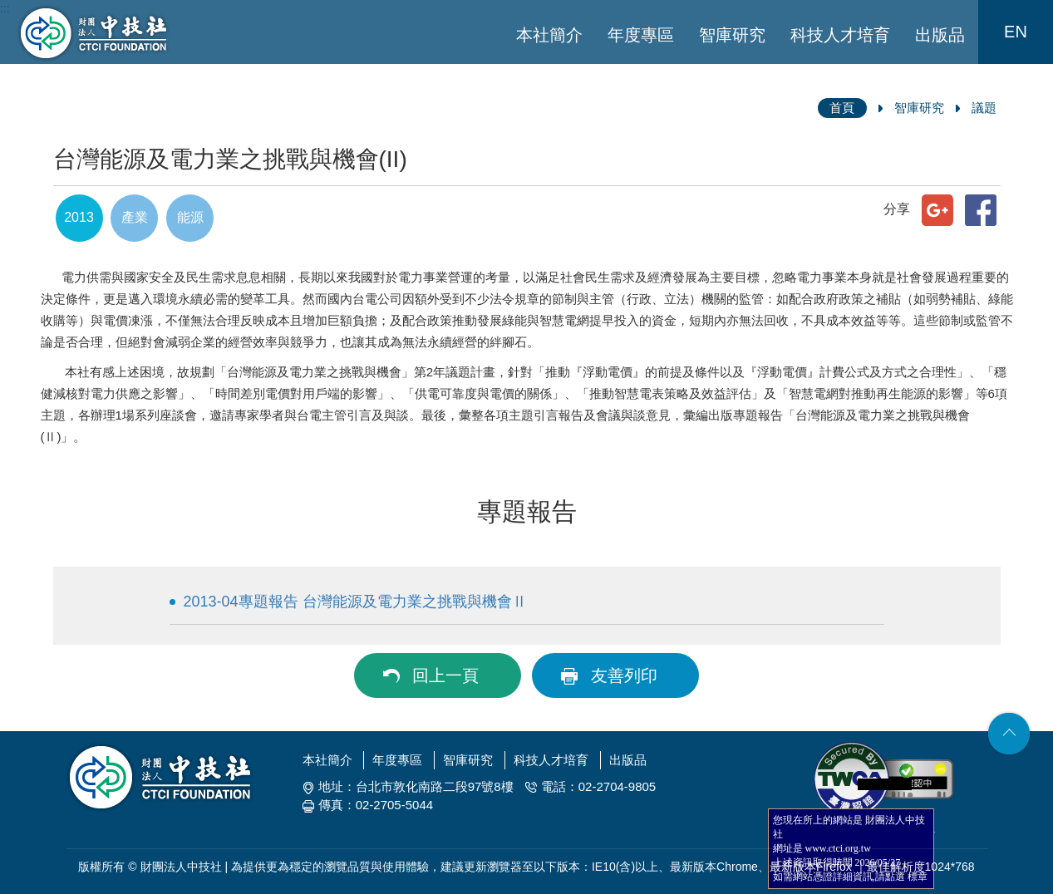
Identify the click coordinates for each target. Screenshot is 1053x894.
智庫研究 (732, 35)
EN (1015, 31)
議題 (984, 108)
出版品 (940, 35)
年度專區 (641, 35)
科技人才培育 (840, 35)
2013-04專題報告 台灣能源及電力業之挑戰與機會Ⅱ (355, 601)
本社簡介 (549, 35)
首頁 (841, 108)
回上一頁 (445, 675)
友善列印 (624, 675)
